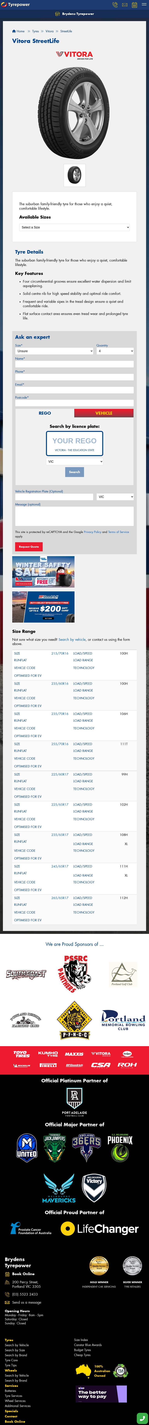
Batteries (10, 1355)
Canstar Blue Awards (88, 1309)
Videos (10, 1401)
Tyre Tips (10, 1329)
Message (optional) (28, 504)
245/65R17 (59, 831)
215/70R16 (59, 618)
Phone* (20, 372)
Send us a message (26, 1266)
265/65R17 (59, 862)
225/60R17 (59, 739)
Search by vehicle (72, 603)
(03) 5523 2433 (25, 1258)
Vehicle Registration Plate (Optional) (39, 491)
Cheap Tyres (82, 1319)
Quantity (102, 345)
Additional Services (17, 1370)
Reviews (11, 1406)
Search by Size (15, 1314)
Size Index (81, 1304)
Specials (11, 1375)
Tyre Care (11, 1324)
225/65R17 (59, 769)
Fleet (9, 1391)
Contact (11, 1380)
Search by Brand (16, 1319)
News (9, 1396)
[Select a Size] (74, 227)
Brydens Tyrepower (74, 14)
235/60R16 (59, 648)
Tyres (9, 1304)
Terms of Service (118, 532)
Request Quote (29, 546)
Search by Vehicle (17, 1309)
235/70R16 (59, 678)
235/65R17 (59, 799)
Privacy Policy (92, 532)
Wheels (11, 1334)
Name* (20, 359)
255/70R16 (59, 708)
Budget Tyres (82, 1314)
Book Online (15, 1385)
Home (18, 31)
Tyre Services (13, 1360)
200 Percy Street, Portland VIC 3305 (26, 1248)
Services (11, 1350)
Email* (19, 385)
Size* (19, 345)
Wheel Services (15, 1365)
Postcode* (22, 397)
